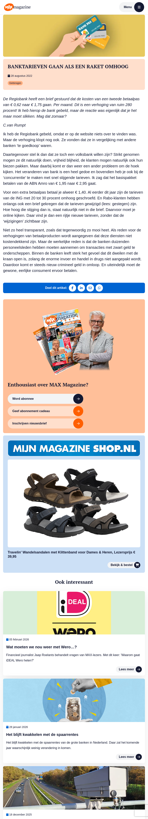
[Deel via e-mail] (90, 288)
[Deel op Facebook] (72, 288)
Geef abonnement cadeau (99, 401)
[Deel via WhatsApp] (99, 288)
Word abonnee (39, 401)
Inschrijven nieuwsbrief (39, 414)
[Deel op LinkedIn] (81, 288)
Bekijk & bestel (125, 555)
